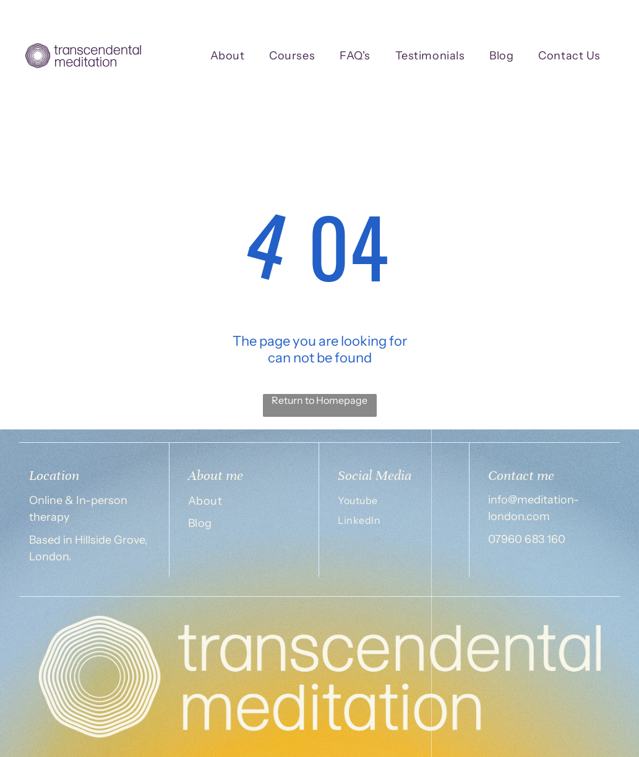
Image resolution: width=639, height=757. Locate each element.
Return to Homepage (319, 400)
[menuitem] (227, 56)
